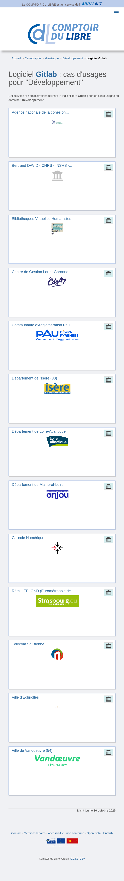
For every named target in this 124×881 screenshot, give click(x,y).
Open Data (94, 833)
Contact (16, 833)
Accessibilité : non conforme (66, 833)
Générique (52, 58)
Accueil (16, 58)
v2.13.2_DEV (77, 858)
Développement (73, 58)
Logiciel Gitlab (96, 58)
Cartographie (33, 58)
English (108, 833)
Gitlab (46, 74)
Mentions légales (35, 833)
